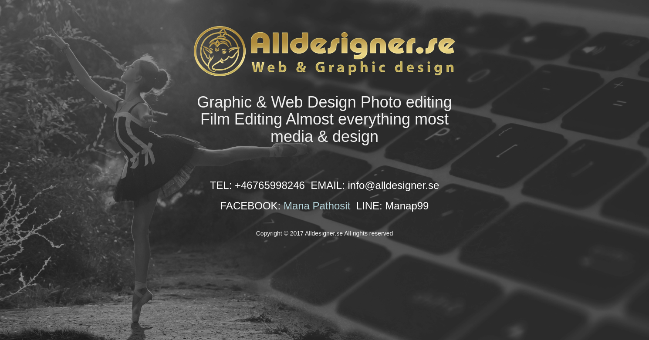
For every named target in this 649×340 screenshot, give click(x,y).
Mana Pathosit (317, 206)
